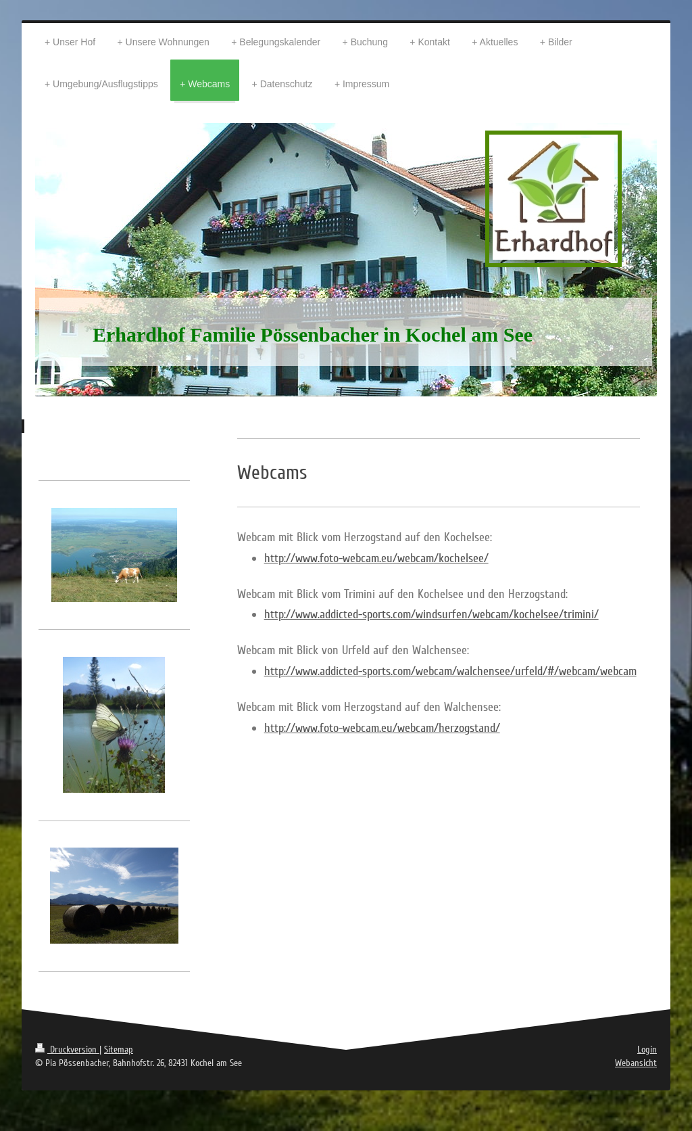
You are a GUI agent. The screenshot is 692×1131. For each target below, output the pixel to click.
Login (647, 1049)
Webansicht (636, 1063)
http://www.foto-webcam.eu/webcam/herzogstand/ (382, 727)
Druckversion (67, 1049)
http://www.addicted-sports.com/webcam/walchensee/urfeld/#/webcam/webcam (450, 671)
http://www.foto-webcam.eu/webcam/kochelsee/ (376, 558)
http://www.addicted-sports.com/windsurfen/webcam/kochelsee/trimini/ (431, 614)
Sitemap (118, 1049)
